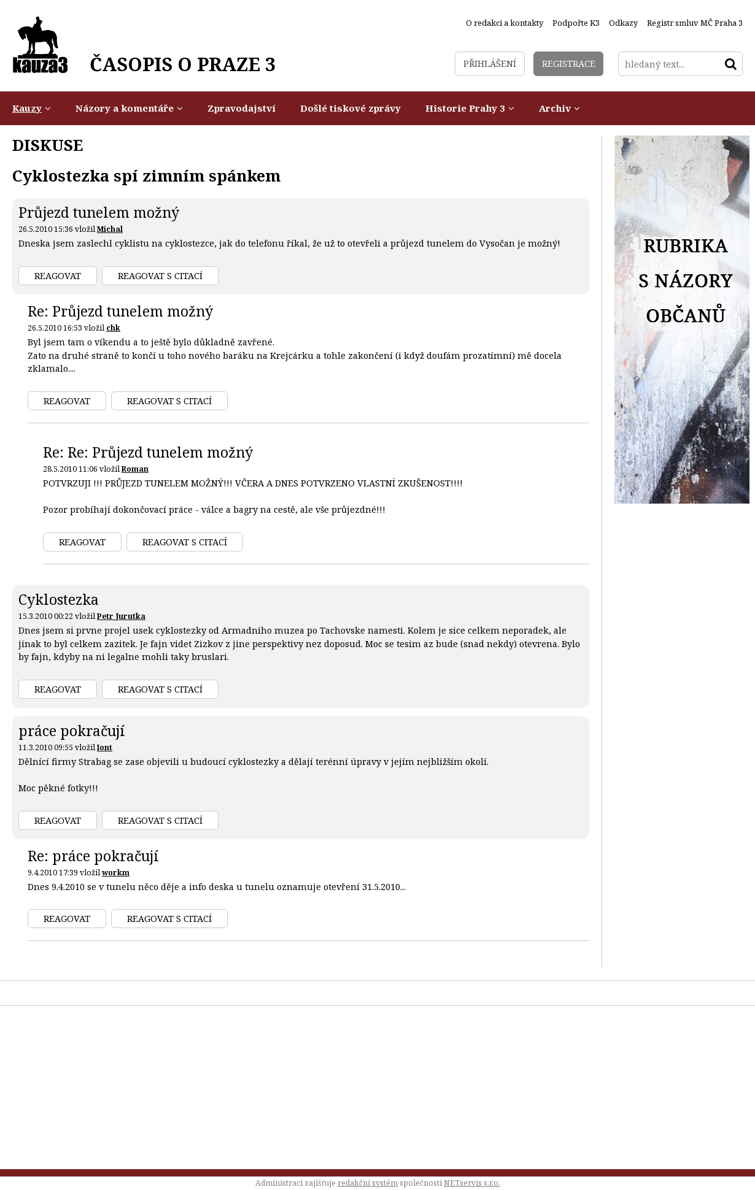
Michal (110, 229)
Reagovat (57, 276)
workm (116, 872)
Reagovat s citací (160, 276)
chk (113, 328)
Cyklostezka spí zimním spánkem (146, 175)
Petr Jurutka (121, 616)
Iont (104, 747)
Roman (135, 469)
